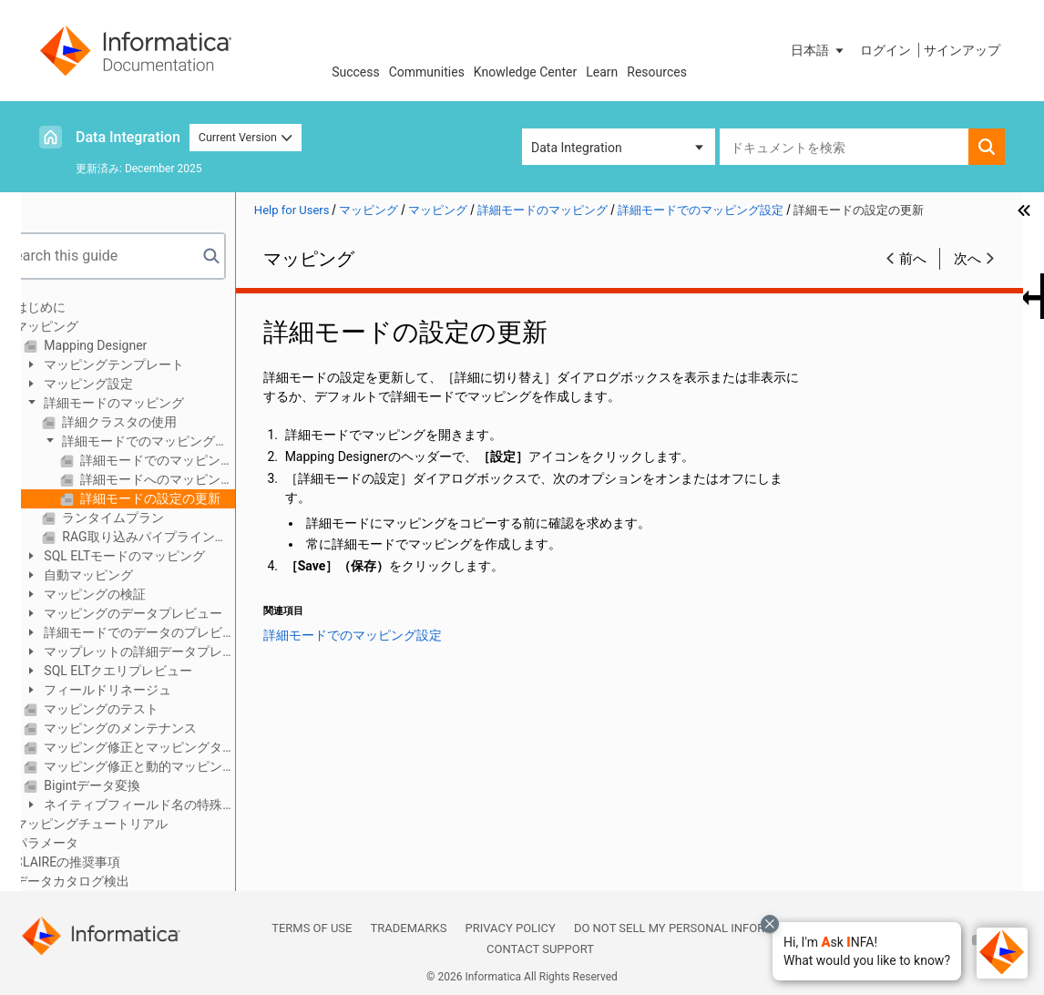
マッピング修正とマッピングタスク (174, 747)
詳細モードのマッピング (148, 402)
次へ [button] (967, 259)
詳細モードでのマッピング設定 (171, 442)
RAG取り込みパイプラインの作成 (183, 536)
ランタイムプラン (148, 517)
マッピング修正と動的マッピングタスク (174, 766)
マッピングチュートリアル (127, 823)
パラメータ (83, 843)
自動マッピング (123, 575)
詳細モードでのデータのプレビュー (159, 633)
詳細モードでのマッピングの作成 (192, 460)
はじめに (76, 307)
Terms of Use (311, 928)
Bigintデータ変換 (127, 785)
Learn (602, 72)
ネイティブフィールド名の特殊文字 (159, 806)
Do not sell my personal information (691, 928)
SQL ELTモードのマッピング (159, 556)
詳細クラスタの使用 (154, 422)
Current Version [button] (246, 137)
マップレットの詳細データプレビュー (159, 653)
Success (356, 72)
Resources (657, 72)
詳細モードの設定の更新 (185, 498)
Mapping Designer (130, 345)
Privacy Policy (510, 928)
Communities (427, 72)
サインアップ (962, 50)
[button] (867, 951)
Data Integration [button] (576, 147)
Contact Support (540, 949)
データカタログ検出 (108, 881)
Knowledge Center (525, 72)
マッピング (83, 326)
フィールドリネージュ (142, 689)
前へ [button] (912, 259)
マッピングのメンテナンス (155, 728)
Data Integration (128, 137)
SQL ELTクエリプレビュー (153, 670)
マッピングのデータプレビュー (168, 613)
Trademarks (408, 928)
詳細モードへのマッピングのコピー (192, 479)
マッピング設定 (123, 383)
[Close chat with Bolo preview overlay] (770, 924)
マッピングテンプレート (148, 364)
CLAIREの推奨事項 (104, 862)
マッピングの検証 (129, 594)
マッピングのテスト (136, 709)
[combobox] (844, 146)
